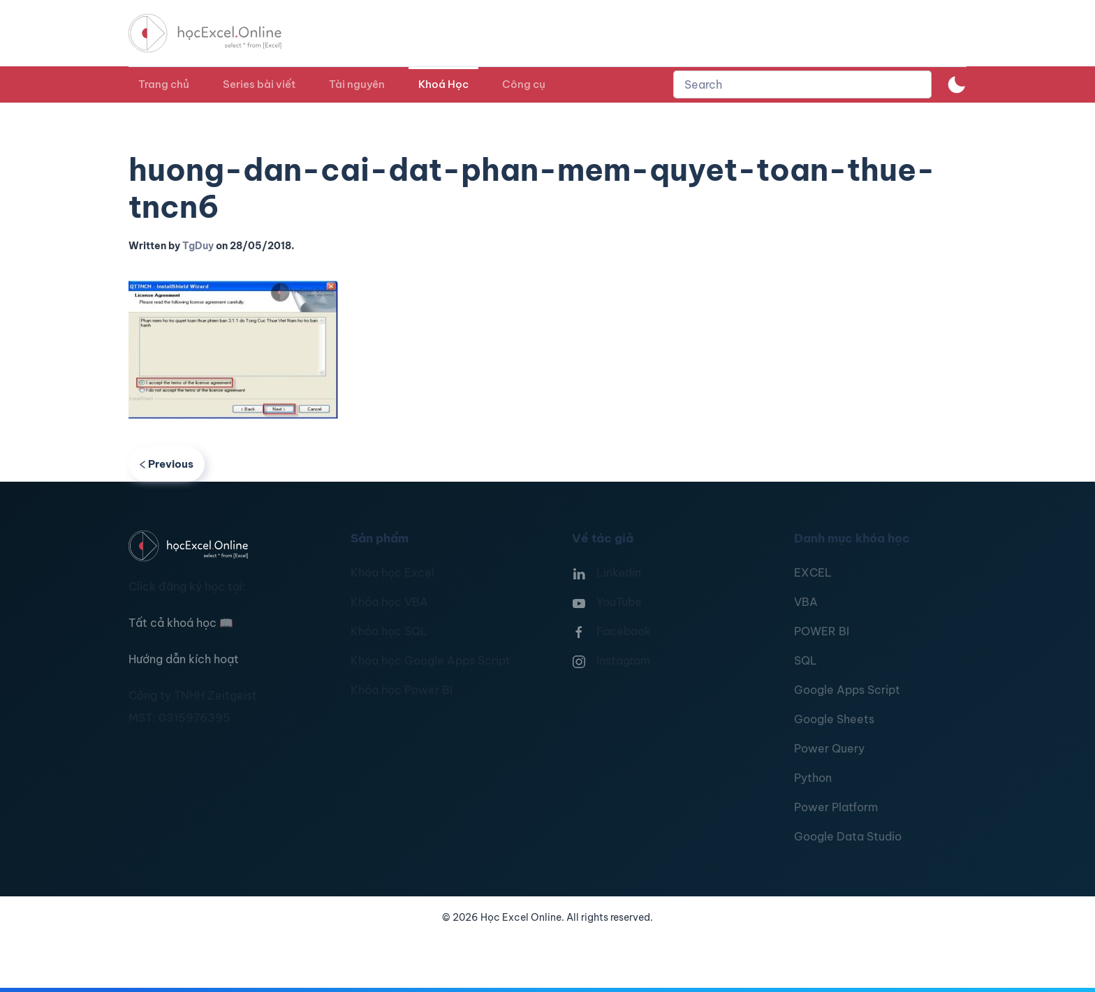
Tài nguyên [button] (357, 84)
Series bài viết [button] (259, 84)
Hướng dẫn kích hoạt (183, 659)
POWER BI (821, 631)
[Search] (802, 84)
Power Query (829, 748)
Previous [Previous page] (166, 464)
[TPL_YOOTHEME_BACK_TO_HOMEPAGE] (217, 33)
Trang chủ (163, 84)
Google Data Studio (848, 836)
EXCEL (813, 572)
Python (813, 778)
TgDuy (198, 245)
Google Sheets (834, 719)
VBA (806, 602)
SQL (805, 660)
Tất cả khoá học (180, 623)
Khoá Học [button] (443, 84)
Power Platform (836, 807)
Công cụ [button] (523, 84)
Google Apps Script (847, 690)
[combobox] (802, 84)
